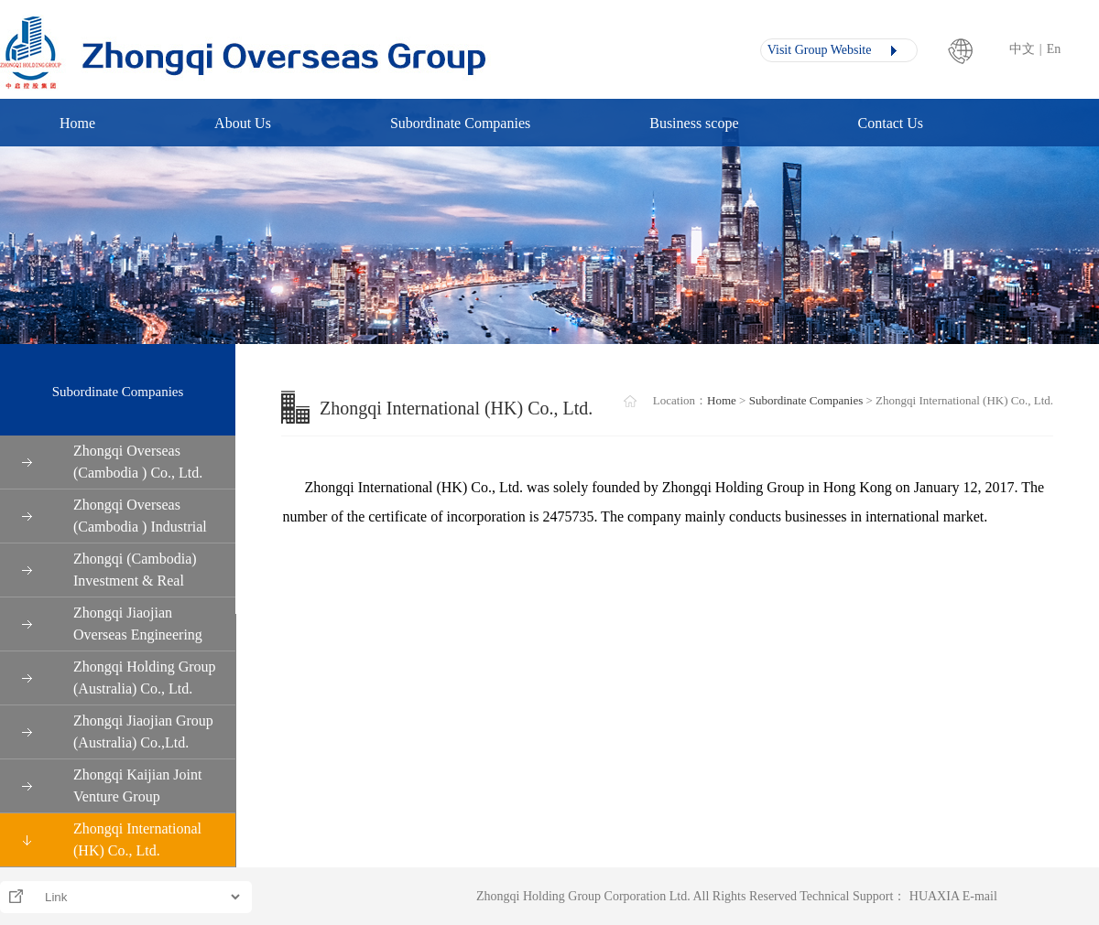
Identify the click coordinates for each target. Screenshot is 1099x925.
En (1054, 49)
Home (77, 123)
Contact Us (891, 123)
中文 (1022, 49)
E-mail (980, 896)
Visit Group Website (816, 50)
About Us (242, 123)
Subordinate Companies (460, 123)
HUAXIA (934, 896)
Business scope (693, 123)
